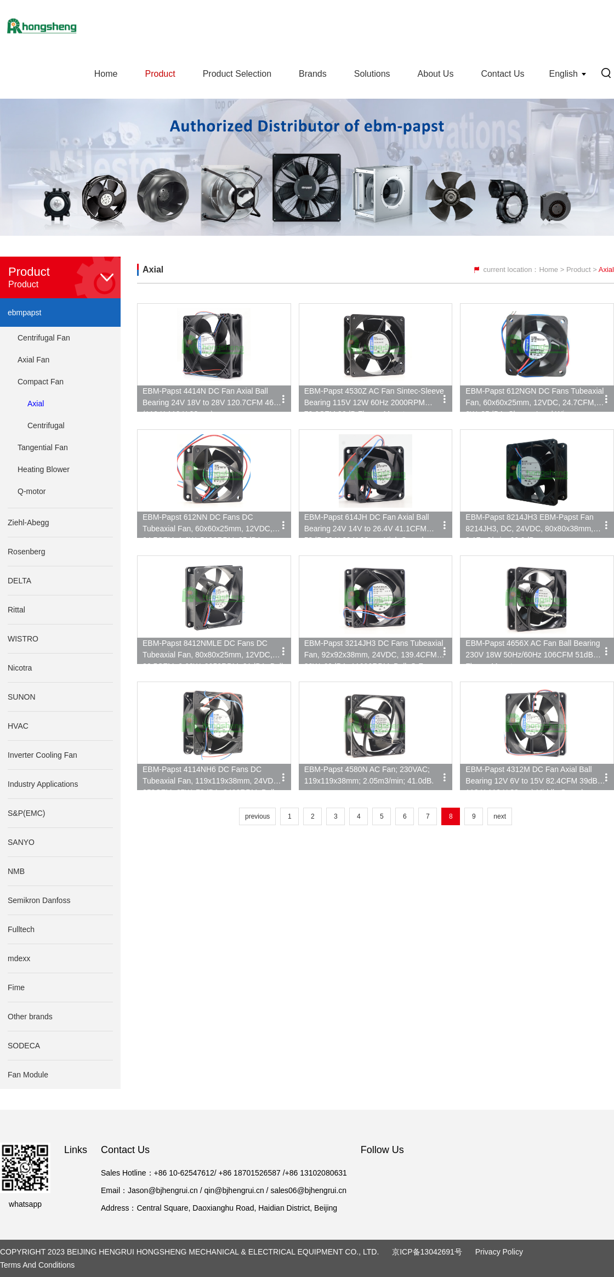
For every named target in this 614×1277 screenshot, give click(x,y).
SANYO (21, 842)
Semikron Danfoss (39, 900)
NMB (16, 871)
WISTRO (23, 638)
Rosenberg (27, 551)
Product (160, 73)
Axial (35, 403)
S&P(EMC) (26, 813)
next (499, 816)
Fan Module (28, 1074)
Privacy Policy (499, 1251)
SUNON (22, 697)
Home (106, 73)
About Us (436, 73)
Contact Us (502, 73)
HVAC (18, 726)
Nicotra (20, 667)
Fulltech (21, 929)
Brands (313, 73)
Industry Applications (43, 784)
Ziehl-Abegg (28, 522)
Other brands (30, 1016)
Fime (16, 987)
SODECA (24, 1045)
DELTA (19, 580)
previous (257, 816)
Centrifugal (46, 425)
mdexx (19, 958)
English (563, 73)
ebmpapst (24, 312)
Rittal (16, 609)
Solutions (372, 73)
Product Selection (237, 73)
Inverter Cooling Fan (42, 755)
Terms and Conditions (37, 1265)
